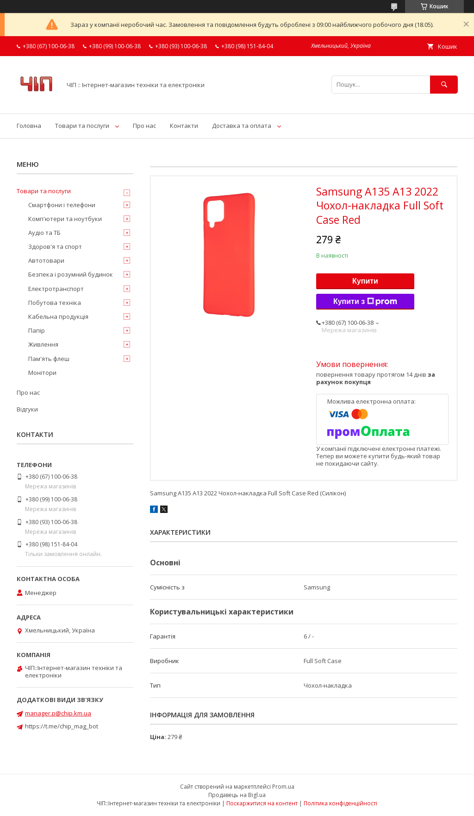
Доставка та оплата (241, 125)
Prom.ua (283, 787)
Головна (29, 125)
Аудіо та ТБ (44, 232)
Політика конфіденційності (340, 803)
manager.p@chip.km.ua (58, 713)
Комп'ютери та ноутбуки (65, 219)
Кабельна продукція (58, 316)
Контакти (184, 125)
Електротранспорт (56, 289)
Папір (36, 330)
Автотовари (46, 260)
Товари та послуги (82, 125)
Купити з (365, 301)
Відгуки (27, 409)
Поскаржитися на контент (262, 803)
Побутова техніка (54, 302)
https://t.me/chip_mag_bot (61, 726)
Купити (365, 281)
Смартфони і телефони (61, 205)
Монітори (42, 372)
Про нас (144, 125)
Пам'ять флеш (48, 358)
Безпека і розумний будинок (70, 274)
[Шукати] (444, 85)
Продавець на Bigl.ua (237, 795)
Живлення (43, 344)
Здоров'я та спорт (55, 246)
